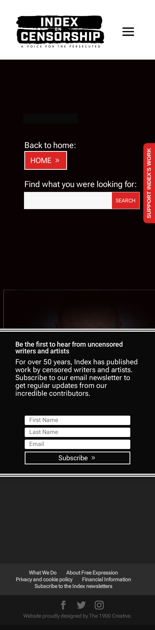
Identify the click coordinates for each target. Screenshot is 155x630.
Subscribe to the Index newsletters (73, 614)
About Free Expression (92, 600)
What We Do (43, 600)
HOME (40, 188)
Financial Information (106, 607)
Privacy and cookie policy (44, 607)
